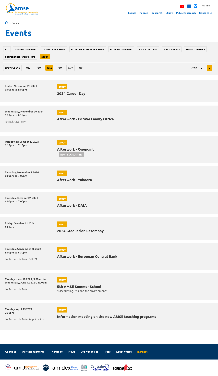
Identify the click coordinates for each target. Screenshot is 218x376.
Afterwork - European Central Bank (87, 256)
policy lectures (148, 49)
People (143, 13)
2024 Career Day (71, 93)
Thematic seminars (54, 49)
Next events (12, 68)
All (7, 49)
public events (171, 49)
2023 (60, 68)
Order (194, 67)
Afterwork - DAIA (72, 205)
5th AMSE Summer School (79, 286)
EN (208, 5)
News (71, 351)
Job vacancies (89, 351)
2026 (28, 68)
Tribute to (56, 351)
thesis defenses (195, 49)
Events (132, 13)
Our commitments (33, 351)
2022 (70, 68)
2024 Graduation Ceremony (80, 231)
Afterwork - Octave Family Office (85, 119)
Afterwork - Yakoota (74, 180)
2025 (38, 68)
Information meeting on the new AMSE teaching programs (106, 316)
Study (169, 13)
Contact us (205, 13)
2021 (81, 68)
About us (10, 351)
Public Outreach (186, 13)
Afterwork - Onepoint (75, 149)
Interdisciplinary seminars (87, 49)
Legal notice (124, 351)
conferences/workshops (20, 56)
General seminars (25, 49)
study (44, 56)
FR (203, 5)
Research (156, 13)
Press (107, 351)
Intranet (142, 351)
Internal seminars (121, 49)
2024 (49, 68)
